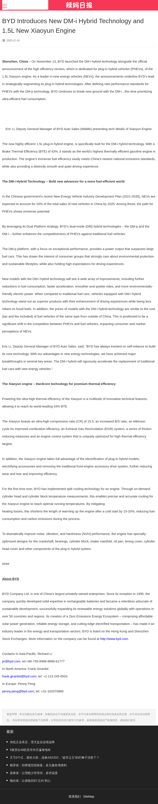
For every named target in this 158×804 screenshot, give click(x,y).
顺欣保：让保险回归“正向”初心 (28, 780)
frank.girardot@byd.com (19, 676)
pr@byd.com (11, 661)
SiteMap (88, 796)
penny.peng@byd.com (18, 691)
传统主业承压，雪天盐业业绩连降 (30, 742)
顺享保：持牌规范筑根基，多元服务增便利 (36, 765)
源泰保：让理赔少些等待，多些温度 (32, 773)
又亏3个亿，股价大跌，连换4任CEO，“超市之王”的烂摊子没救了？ (52, 757)
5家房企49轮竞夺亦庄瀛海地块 (28, 750)
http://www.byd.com (114, 639)
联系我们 (75, 796)
